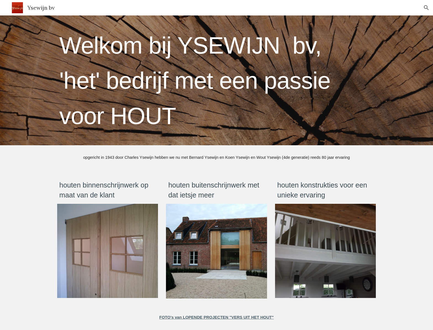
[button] (426, 7)
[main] (216, 80)
